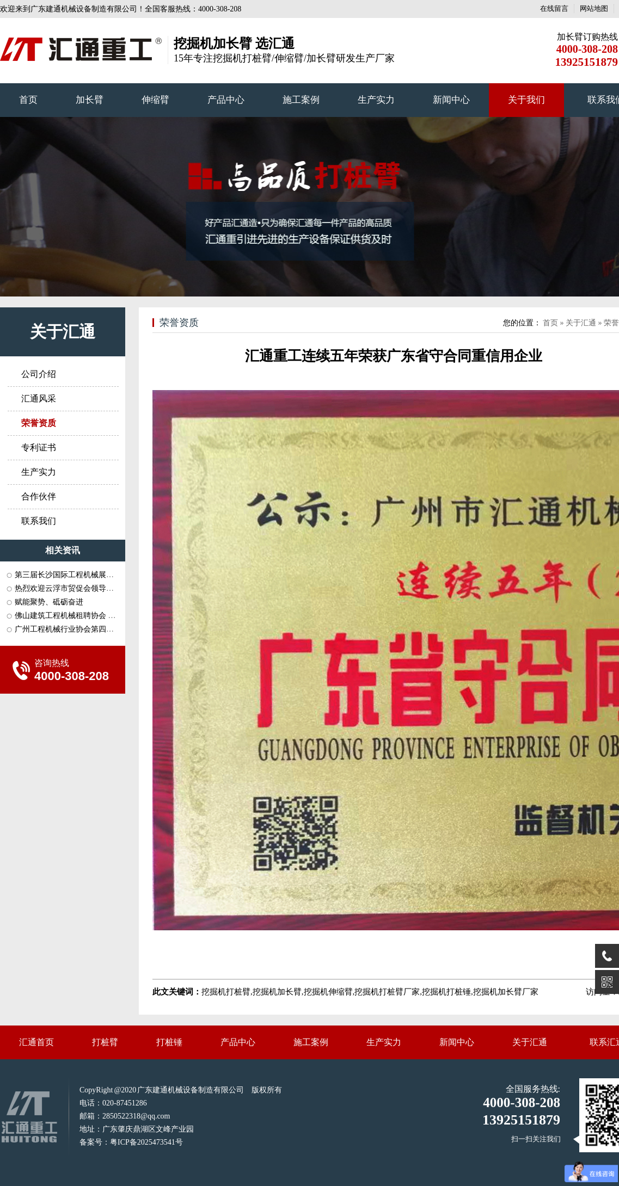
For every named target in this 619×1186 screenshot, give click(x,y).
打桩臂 (105, 1042)
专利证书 (38, 447)
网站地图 (594, 8)
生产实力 (376, 100)
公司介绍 (38, 374)
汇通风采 (38, 398)
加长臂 (89, 100)
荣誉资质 (179, 322)
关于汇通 (62, 332)
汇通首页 (36, 1042)
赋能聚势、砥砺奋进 (49, 602)
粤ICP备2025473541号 (146, 1142)
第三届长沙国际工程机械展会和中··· (75, 575)
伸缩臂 (155, 100)
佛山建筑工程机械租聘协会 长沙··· (72, 615)
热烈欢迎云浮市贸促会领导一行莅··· (75, 588)
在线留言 (554, 8)
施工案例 (301, 100)
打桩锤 (169, 1042)
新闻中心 (451, 100)
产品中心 (225, 100)
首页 (28, 100)
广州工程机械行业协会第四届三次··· (75, 629)
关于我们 (526, 100)
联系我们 (38, 521)
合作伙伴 (38, 496)
